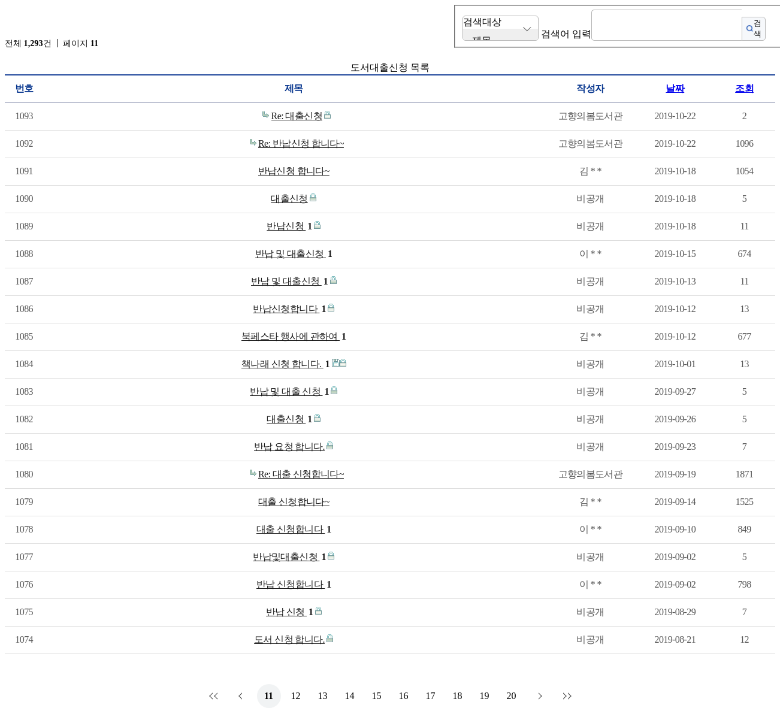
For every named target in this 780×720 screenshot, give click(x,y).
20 (511, 696)
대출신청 (289, 198)
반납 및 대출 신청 (289, 391)
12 (296, 696)
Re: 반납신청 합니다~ (301, 143)
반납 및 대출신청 (293, 254)
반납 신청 (289, 612)
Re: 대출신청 (296, 116)
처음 (215, 696)
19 (484, 696)
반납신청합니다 (289, 309)
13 (323, 696)
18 (457, 696)
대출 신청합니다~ (293, 502)
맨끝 (566, 696)
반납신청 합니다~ (293, 171)
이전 (242, 696)
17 (431, 696)
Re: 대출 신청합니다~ (301, 474)
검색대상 (482, 22)
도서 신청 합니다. (289, 639)
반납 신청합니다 (293, 584)
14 (350, 696)
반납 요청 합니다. (289, 446)
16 (404, 696)
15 (377, 696)
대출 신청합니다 (293, 529)
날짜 (675, 88)
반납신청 (289, 226)
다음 (539, 696)
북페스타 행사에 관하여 (293, 336)
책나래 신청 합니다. (285, 364)
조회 (744, 88)
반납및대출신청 (289, 557)
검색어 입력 (566, 34)
